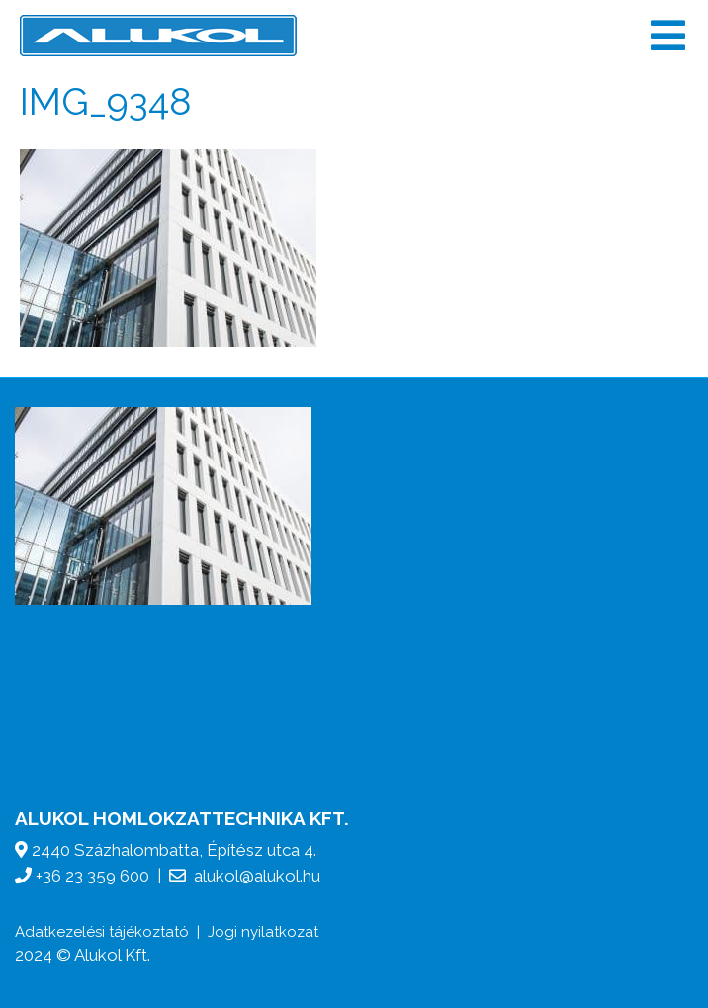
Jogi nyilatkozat (263, 932)
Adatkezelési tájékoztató (102, 932)
